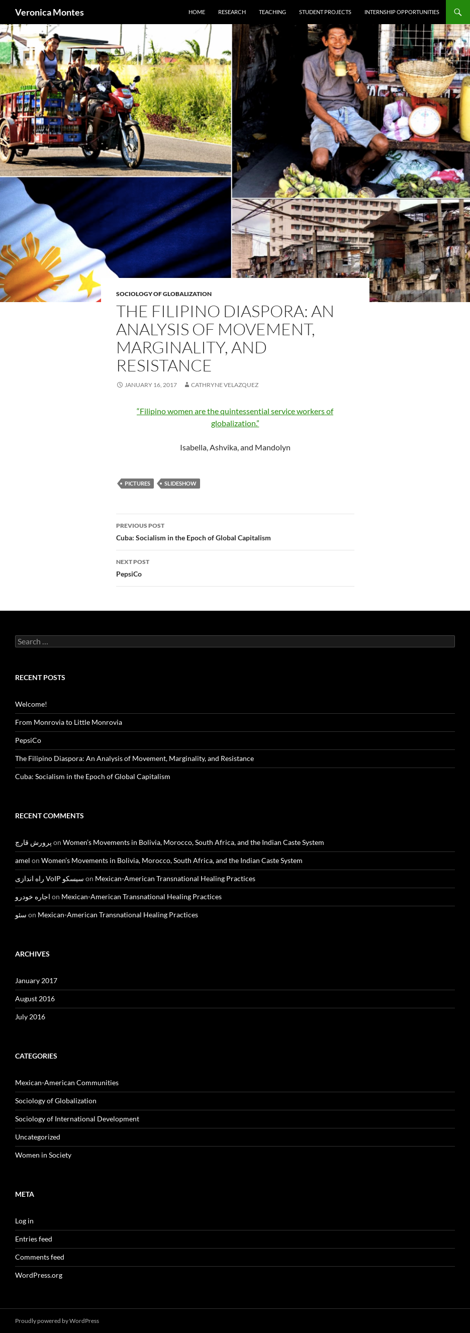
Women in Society (43, 1155)
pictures (137, 483)
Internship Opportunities (401, 12)
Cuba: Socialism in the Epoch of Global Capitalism (235, 531)
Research (232, 12)
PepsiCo (235, 567)
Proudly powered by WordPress (57, 1320)
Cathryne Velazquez (224, 385)
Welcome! (31, 704)
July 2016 (30, 1016)
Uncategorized (37, 1136)
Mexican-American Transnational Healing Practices (175, 878)
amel (22, 860)
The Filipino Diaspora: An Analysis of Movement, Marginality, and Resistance (134, 758)
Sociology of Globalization (164, 294)
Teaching (272, 12)
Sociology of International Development (77, 1118)
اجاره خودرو (32, 896)
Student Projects (325, 12)
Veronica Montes (49, 12)
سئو (21, 914)
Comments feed (39, 1257)
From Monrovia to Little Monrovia (68, 722)
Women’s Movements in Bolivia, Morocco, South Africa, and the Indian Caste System (193, 842)
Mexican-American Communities (67, 1082)
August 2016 (35, 998)
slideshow (180, 483)
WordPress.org (38, 1275)
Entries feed (33, 1238)
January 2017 (36, 980)
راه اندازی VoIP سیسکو (49, 878)
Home (197, 12)
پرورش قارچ (33, 842)
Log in (24, 1220)
